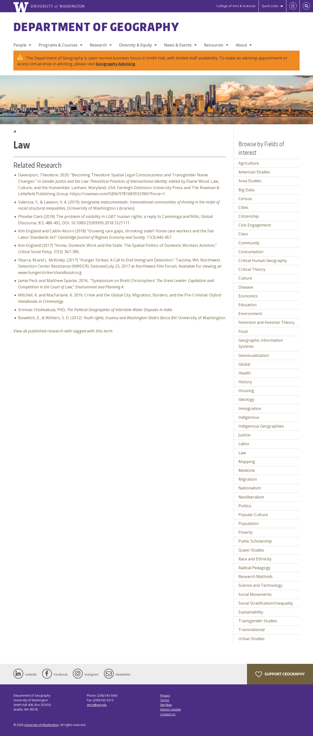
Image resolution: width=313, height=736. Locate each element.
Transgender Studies (257, 620)
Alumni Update (170, 709)
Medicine (246, 470)
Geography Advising (115, 64)
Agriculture (248, 163)
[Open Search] (306, 6)
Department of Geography (96, 26)
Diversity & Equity (135, 45)
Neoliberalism (251, 497)
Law (242, 452)
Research (98, 45)
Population (248, 523)
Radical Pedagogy (254, 567)
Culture (245, 278)
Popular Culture (253, 514)
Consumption (250, 251)
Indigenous (248, 417)
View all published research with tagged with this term (62, 331)
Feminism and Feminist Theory (266, 322)
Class (243, 234)
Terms (164, 700)
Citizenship (248, 216)
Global (244, 364)
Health (244, 373)
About (241, 45)
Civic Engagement (254, 225)
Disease (245, 287)
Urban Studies (251, 638)
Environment (250, 313)
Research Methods (255, 576)
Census (245, 198)
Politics (244, 506)
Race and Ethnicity (254, 559)
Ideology (246, 399)
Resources (213, 45)
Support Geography (280, 674)
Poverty (245, 532)
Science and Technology (260, 585)
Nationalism (249, 488)
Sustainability (250, 612)
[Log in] (293, 6)
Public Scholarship (255, 541)
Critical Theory (251, 269)
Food (242, 331)
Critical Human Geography (262, 260)
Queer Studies (251, 550)
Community (248, 243)
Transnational (251, 629)
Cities (243, 207)
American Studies (254, 172)
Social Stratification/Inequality (265, 603)
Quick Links (270, 6)
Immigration (249, 408)
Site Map (166, 705)
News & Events (178, 45)
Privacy (165, 695)
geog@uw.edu (97, 705)
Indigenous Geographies (261, 426)
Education (247, 304)
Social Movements (255, 594)
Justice (244, 435)
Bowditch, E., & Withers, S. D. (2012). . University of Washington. (122, 317)
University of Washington (41, 725)
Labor (243, 443)
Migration (247, 479)
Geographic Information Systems (260, 343)
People (19, 45)
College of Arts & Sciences (236, 6)
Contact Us (167, 714)
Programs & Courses (58, 45)
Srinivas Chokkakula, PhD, (95, 309)
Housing (246, 390)
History (245, 382)
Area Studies (249, 180)
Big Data (246, 189)
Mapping (246, 461)
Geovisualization (253, 355)
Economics (248, 296)
